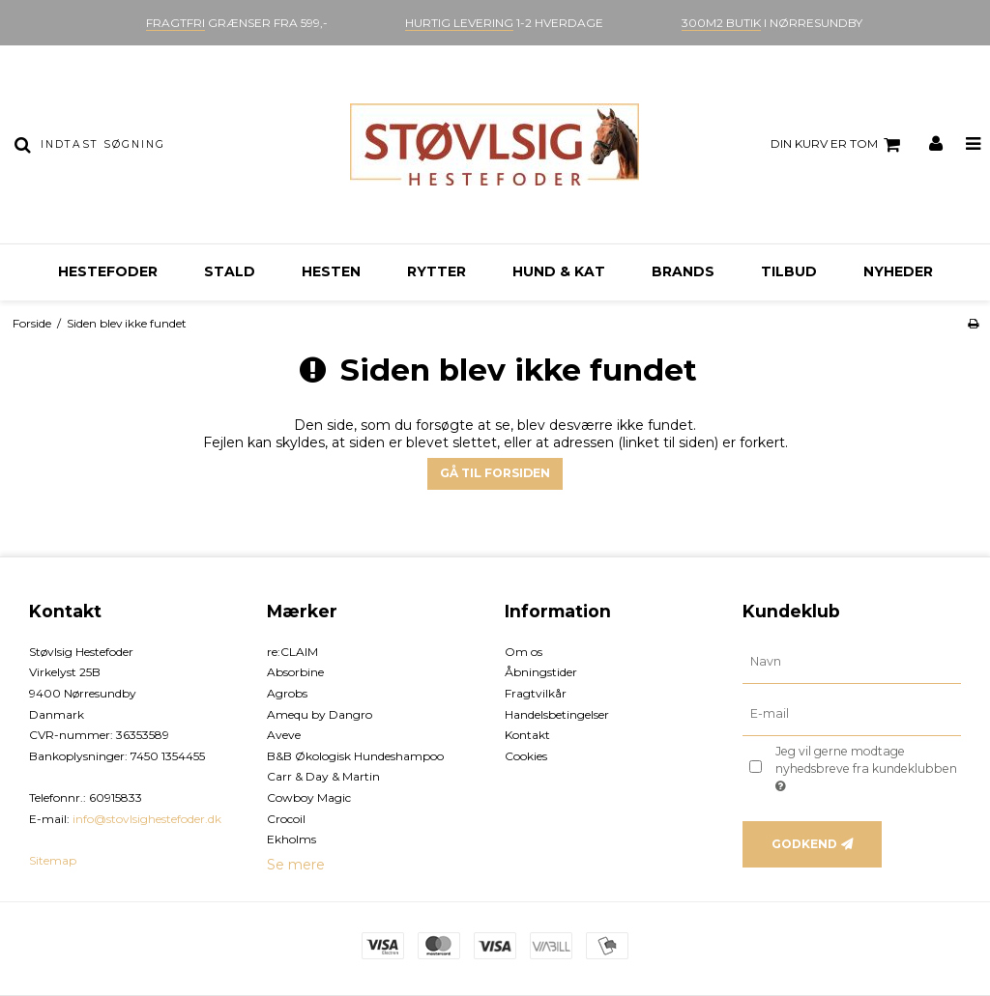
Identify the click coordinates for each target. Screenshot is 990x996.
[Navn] (851, 660)
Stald (229, 271)
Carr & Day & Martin (323, 776)
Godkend (804, 844)
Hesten (331, 271)
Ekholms (291, 839)
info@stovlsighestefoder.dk (147, 818)
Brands (683, 271)
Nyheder (898, 271)
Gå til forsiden (495, 473)
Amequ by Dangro (319, 714)
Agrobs (287, 693)
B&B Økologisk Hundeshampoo (355, 756)
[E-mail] (851, 713)
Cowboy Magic (309, 797)
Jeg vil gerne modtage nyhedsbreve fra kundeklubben (864, 768)
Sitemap (52, 860)
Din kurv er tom (838, 145)
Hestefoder (108, 271)
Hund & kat (558, 271)
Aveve (284, 734)
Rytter (436, 271)
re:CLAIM (292, 651)
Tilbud (789, 271)
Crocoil (286, 818)
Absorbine (295, 672)
